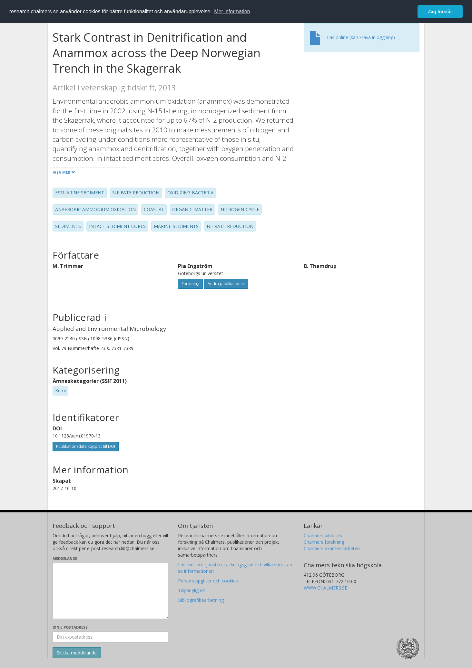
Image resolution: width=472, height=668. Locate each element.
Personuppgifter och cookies (208, 581)
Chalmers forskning (324, 542)
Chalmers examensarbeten (332, 548)
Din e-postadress (70, 627)
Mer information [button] (232, 11)
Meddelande (65, 558)
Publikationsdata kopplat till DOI (85, 446)
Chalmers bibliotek (323, 535)
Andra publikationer (226, 283)
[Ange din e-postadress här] (110, 637)
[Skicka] (77, 652)
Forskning (190, 283)
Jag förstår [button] (440, 11)
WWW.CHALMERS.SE (325, 588)
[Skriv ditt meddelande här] (110, 591)
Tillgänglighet (191, 590)
